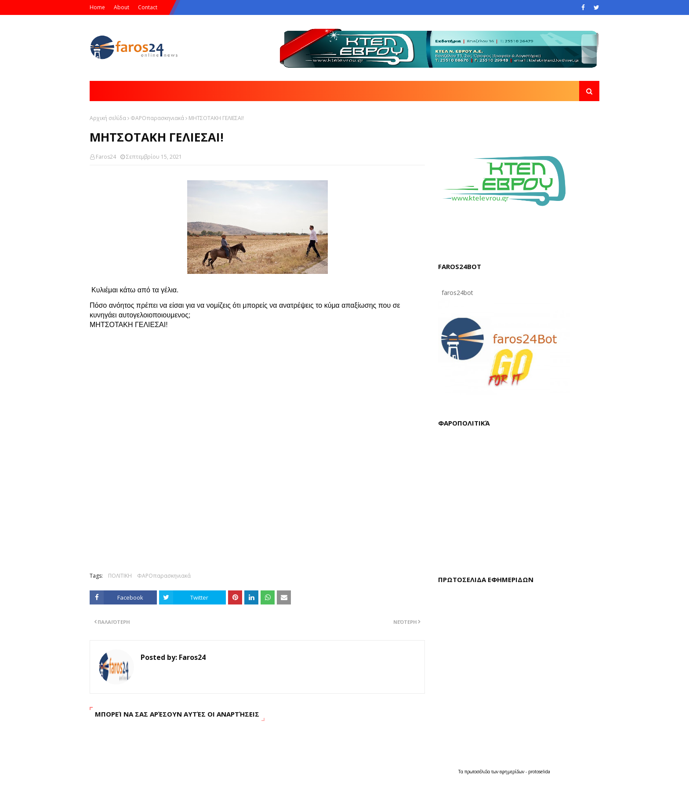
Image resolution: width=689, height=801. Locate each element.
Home (97, 7)
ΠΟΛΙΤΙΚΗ (120, 575)
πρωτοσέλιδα (477, 771)
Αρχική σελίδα (108, 118)
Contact (147, 7)
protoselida (539, 771)
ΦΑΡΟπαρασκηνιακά (157, 118)
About (121, 7)
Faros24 (106, 156)
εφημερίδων (513, 771)
